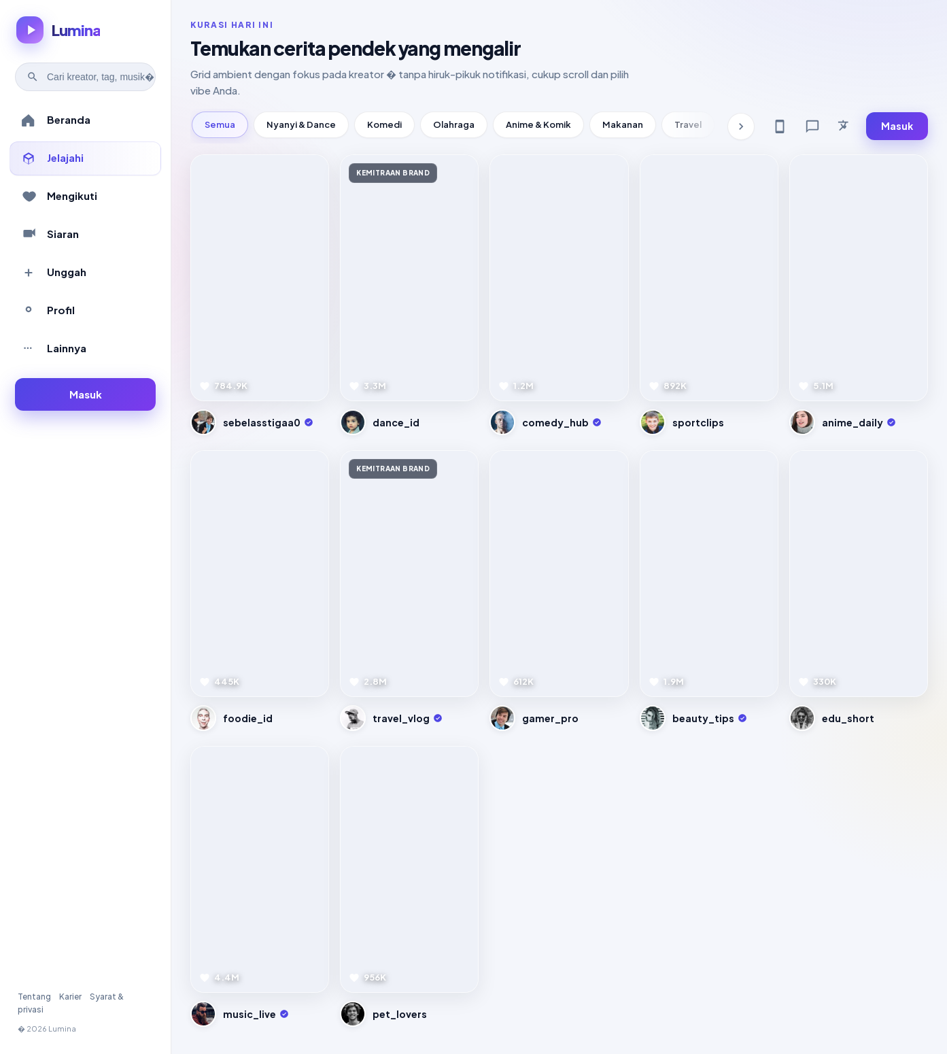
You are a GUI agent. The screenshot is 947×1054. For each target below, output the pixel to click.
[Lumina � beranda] (58, 30)
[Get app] (779, 126)
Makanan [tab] (622, 124)
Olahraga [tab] (454, 124)
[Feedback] (812, 126)
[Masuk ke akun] (85, 394)
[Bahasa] (845, 126)
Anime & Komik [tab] (538, 124)
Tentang (34, 996)
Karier (70, 996)
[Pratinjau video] (259, 278)
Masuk (897, 126)
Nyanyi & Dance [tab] (301, 124)
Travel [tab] (688, 124)
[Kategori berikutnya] (741, 126)
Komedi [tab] (384, 124)
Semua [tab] (220, 124)
